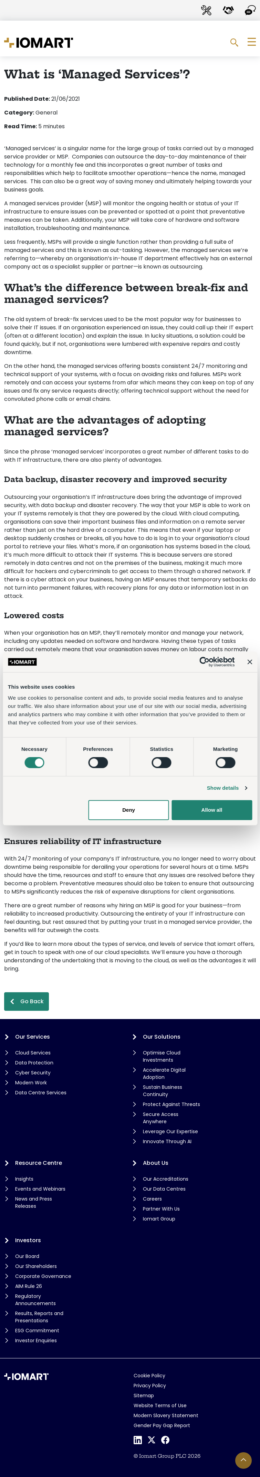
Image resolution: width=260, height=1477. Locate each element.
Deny (128, 810)
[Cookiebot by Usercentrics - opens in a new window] (204, 662)
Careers (152, 1198)
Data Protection (34, 1062)
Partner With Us (161, 1208)
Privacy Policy (150, 1385)
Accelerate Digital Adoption (164, 1073)
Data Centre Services (40, 1092)
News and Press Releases (33, 1202)
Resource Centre (38, 1163)
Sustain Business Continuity (162, 1091)
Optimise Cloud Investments (161, 1056)
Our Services (32, 1037)
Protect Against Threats (171, 1104)
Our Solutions (161, 1037)
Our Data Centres (164, 1188)
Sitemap (144, 1395)
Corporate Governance (43, 1276)
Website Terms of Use (160, 1405)
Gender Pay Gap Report (162, 1425)
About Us (155, 1163)
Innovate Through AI (167, 1141)
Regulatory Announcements (35, 1300)
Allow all (211, 810)
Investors (28, 1240)
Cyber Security (33, 1072)
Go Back (32, 1001)
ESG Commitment (37, 1330)
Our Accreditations (165, 1178)
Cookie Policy (149, 1375)
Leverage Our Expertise (170, 1131)
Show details (223, 788)
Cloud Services (33, 1052)
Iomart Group (159, 1218)
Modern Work (31, 1082)
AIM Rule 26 (28, 1286)
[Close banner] (249, 661)
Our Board (27, 1256)
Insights (24, 1178)
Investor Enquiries (36, 1340)
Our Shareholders (36, 1266)
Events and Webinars (40, 1188)
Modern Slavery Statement (166, 1415)
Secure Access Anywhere (160, 1118)
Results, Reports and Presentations (39, 1317)
